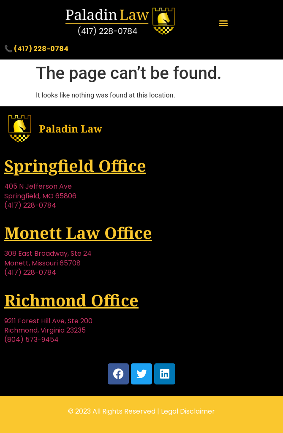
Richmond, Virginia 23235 (45, 330)
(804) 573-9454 (31, 339)
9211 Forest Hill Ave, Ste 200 (48, 321)
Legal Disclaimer (188, 411)
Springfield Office (75, 165)
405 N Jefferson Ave (38, 186)
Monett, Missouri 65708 (42, 263)
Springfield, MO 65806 (40, 196)
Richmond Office (71, 300)
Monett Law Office (78, 233)
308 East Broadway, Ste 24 (48, 253)
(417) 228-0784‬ (30, 205)
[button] (223, 23)
